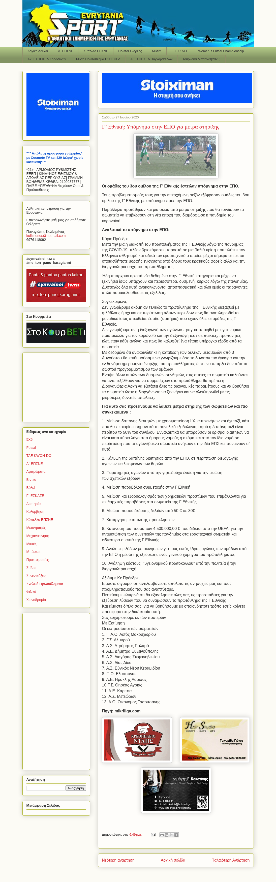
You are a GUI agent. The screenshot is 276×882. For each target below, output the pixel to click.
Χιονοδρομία (36, 600)
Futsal (31, 448)
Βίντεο (31, 480)
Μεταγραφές (36, 528)
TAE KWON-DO (38, 456)
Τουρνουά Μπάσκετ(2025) (202, 59)
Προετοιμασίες (37, 560)
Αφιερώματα (36, 471)
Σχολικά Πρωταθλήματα (44, 584)
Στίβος (31, 568)
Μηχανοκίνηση (37, 536)
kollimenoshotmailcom (46, 236)
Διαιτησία (33, 504)
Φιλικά (31, 592)
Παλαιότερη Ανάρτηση (230, 860)
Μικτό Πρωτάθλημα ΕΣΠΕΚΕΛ (98, 59)
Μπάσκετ (33, 552)
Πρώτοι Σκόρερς (130, 51)
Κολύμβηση (35, 512)
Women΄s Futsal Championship (221, 51)
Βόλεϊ (30, 488)
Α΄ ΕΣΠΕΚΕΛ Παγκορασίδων (152, 59)
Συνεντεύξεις (36, 576)
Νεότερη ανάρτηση (118, 860)
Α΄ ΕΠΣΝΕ (65, 51)
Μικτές (156, 51)
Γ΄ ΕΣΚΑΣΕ (180, 51)
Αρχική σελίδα (37, 51)
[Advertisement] (57, 386)
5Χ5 (29, 439)
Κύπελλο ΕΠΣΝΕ (95, 51)
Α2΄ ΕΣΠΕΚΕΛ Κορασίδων (46, 59)
